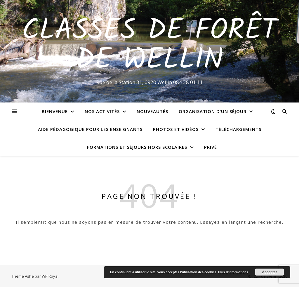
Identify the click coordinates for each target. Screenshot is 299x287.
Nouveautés (152, 111)
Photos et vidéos (176, 129)
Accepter (269, 272)
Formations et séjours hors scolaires (137, 147)
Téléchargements (238, 129)
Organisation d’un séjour (212, 111)
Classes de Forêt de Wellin (149, 46)
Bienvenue (55, 111)
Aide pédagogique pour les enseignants (90, 129)
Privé (210, 147)
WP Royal (50, 276)
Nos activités (102, 111)
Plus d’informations (233, 272)
